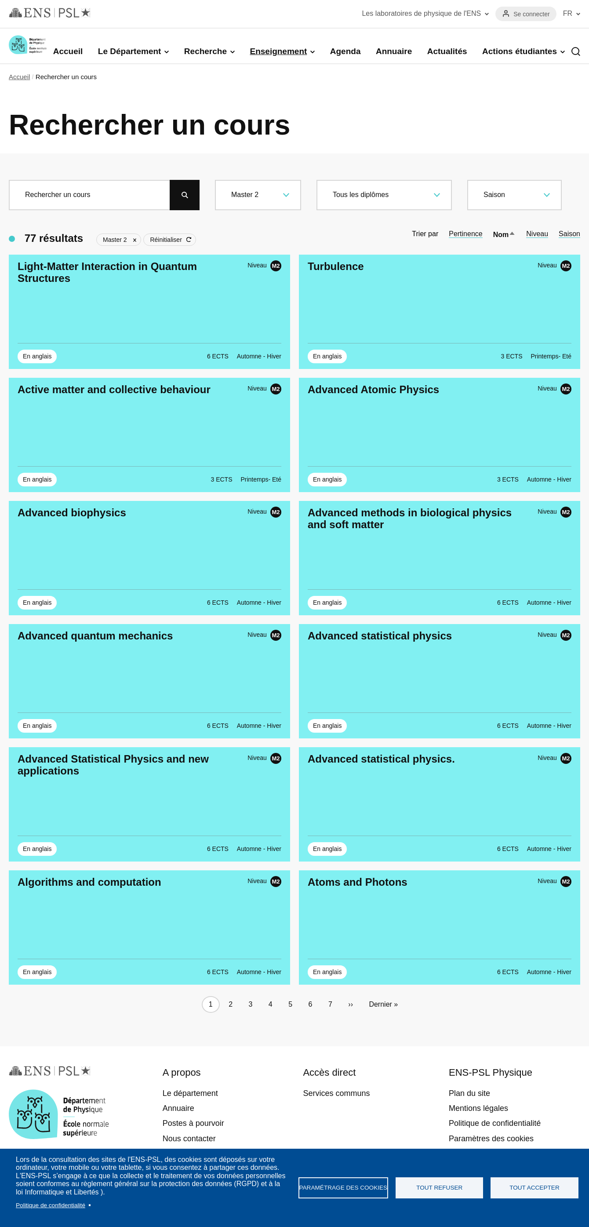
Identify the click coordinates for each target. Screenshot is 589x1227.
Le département (190, 1093)
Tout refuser (439, 1187)
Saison (569, 233)
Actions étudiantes (519, 51)
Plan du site (469, 1093)
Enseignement (278, 51)
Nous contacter (189, 1138)
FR (567, 13)
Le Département (129, 51)
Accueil (68, 51)
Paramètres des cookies (491, 1138)
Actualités (447, 51)
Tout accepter (534, 1187)
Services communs (336, 1093)
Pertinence (466, 233)
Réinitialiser (166, 239)
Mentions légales (478, 1108)
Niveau (537, 233)
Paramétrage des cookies (343, 1187)
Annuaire (394, 51)
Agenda (345, 51)
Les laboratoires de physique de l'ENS (421, 13)
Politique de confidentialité (50, 1205)
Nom (504, 234)
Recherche (205, 51)
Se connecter (531, 14)
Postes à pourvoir (193, 1123)
